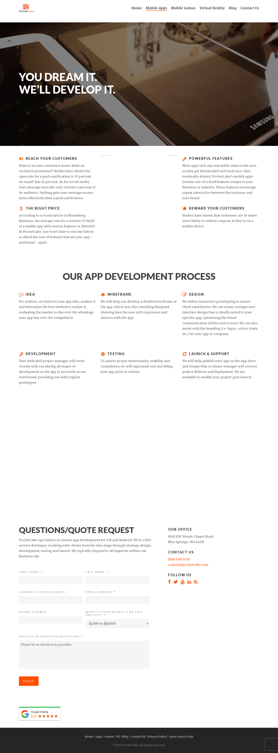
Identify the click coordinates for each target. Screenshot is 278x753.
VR (118, 736)
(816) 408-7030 (179, 559)
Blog (125, 736)
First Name (31, 571)
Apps (98, 736)
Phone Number (33, 611)
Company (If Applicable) (42, 592)
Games (109, 736)
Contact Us (138, 736)
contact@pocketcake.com (188, 565)
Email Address (101, 592)
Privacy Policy (157, 736)
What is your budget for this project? (114, 613)
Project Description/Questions (51, 636)
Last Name (97, 571)
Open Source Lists (181, 736)
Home (89, 736)
